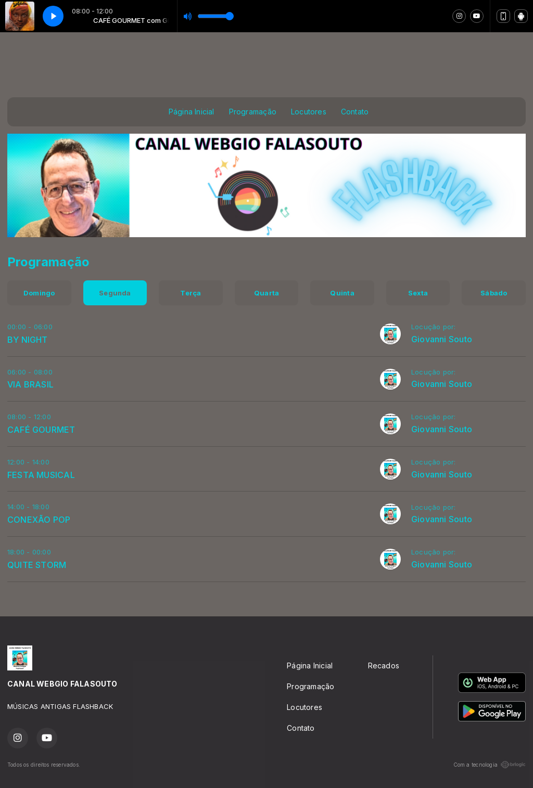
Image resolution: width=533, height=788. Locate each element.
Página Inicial (191, 111)
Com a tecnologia (489, 764)
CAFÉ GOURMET (41, 429)
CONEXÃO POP (38, 519)
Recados (383, 665)
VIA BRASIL (30, 384)
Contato (355, 111)
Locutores (308, 111)
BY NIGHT (27, 339)
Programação (252, 111)
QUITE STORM (36, 565)
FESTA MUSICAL (41, 475)
